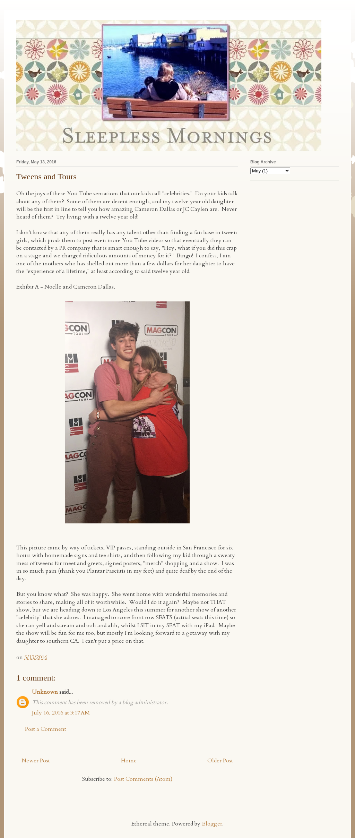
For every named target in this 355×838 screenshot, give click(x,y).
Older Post (220, 760)
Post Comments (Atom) (143, 779)
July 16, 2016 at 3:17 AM (61, 713)
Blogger (212, 824)
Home (129, 760)
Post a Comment (45, 729)
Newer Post (35, 760)
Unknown (45, 692)
